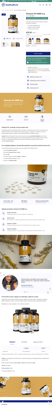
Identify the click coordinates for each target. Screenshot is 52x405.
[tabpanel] (26, 358)
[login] (43, 5)
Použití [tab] (24, 342)
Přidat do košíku (38, 53)
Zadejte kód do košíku (38, 62)
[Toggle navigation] (49, 4)
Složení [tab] (12, 342)
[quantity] (38, 50)
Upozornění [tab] (38, 342)
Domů (3, 10)
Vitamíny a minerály (9, 10)
